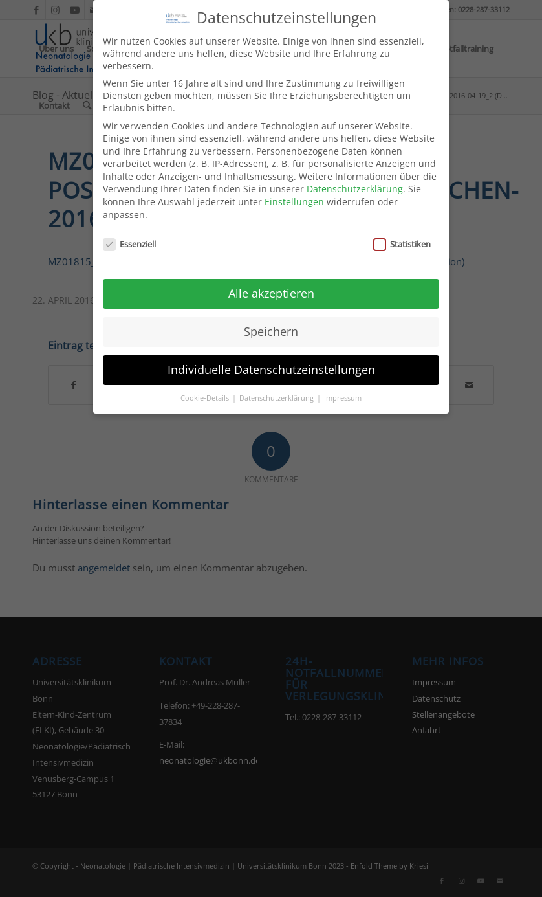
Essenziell (129, 235)
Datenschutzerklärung (355, 181)
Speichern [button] (271, 323)
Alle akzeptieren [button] (271, 285)
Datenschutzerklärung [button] (277, 389)
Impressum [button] (343, 389)
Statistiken (402, 235)
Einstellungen (294, 193)
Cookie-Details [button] (205, 389)
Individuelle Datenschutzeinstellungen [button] (271, 361)
